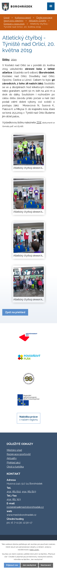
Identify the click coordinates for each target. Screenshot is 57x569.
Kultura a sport (23, 17)
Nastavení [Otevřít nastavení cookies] (46, 565)
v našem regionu (28, 418)
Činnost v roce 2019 (14, 24)
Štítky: (6, 59)
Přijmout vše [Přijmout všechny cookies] (12, 565)
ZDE (38, 122)
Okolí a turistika (15, 466)
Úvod (6, 17)
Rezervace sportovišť (19, 454)
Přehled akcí (13, 462)
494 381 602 (14, 491)
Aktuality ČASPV (37, 20)
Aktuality (12, 458)
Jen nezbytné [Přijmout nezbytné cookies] (29, 565)
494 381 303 (14, 499)
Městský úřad (14, 450)
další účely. (34, 550)
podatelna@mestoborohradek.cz (25, 507)
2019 (14, 59)
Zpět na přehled (15, 312)
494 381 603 (29, 491)
